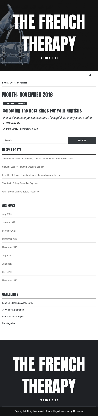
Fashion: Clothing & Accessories (17, 302)
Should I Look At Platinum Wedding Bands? (23, 166)
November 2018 (9, 247)
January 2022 (8, 222)
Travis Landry (12, 128)
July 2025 (6, 214)
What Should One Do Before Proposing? (21, 191)
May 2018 (7, 272)
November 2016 (9, 280)
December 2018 (9, 238)
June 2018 (7, 263)
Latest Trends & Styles (13, 316)
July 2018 (6, 255)
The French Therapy (49, 33)
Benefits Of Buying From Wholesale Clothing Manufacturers (31, 175)
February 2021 (9, 230)
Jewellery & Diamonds (14, 103)
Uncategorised (9, 323)
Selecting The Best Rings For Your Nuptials (42, 110)
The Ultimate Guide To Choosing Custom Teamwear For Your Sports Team (37, 158)
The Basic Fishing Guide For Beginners (20, 183)
